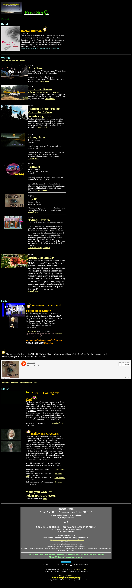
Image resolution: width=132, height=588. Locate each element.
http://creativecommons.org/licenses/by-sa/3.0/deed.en (67, 540)
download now (31, 331)
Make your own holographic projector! (41, 493)
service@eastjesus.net (79, 569)
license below (59, 334)
